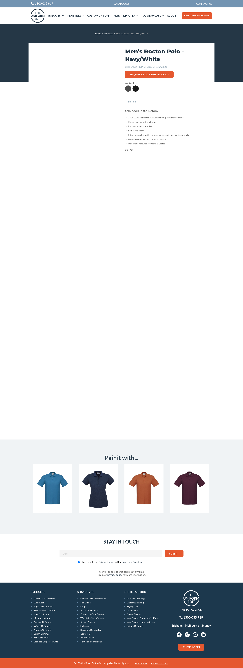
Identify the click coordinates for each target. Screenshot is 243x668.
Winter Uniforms (42, 626)
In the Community (89, 610)
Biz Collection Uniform (44, 610)
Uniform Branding (135, 602)
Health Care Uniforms (44, 598)
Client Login (191, 647)
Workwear (39, 602)
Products (54, 15)
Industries (74, 15)
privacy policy (114, 574)
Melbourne (192, 625)
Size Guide (85, 602)
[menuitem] (204, 3)
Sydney (206, 625)
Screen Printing (87, 622)
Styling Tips (132, 606)
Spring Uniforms (41, 633)
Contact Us (204, 3)
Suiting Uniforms (135, 626)
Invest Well (132, 610)
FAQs (83, 606)
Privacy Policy (106, 562)
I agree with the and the (113, 562)
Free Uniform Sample (197, 15)
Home (98, 33)
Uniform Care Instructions (93, 598)
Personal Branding (136, 598)
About (171, 15)
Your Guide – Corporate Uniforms (143, 618)
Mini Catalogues (42, 637)
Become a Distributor (90, 630)
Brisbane (177, 625)
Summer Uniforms (42, 622)
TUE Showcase (151, 15)
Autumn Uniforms (42, 630)
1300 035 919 (191, 617)
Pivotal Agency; (121, 663)
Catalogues (122, 3)
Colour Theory (134, 614)
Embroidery (85, 626)
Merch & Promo (124, 15)
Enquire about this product (149, 74)
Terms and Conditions (133, 562)
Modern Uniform (42, 618)
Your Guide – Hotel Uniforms (141, 622)
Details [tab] (132, 101)
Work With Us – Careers (92, 618)
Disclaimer (141, 663)
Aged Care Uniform (43, 606)
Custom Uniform (98, 15)
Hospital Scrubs (41, 614)
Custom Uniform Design (92, 614)
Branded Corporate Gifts (46, 641)
